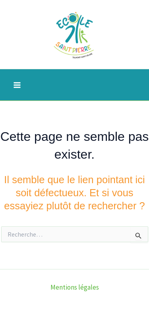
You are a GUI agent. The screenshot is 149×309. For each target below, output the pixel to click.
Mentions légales (74, 287)
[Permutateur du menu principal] (17, 85)
